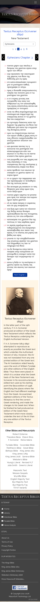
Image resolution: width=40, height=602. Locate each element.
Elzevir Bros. (27, 437)
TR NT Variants (20, 488)
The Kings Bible (7, 563)
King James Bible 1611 (10, 567)
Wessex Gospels (20, 473)
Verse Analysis (8, 525)
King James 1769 (20, 454)
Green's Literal (25, 465)
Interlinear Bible (9, 517)
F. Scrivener (13, 440)
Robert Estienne (20, 434)
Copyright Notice (8, 550)
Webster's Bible (20, 459)
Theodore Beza (14, 437)
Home (5, 509)
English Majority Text (20, 479)
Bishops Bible (12, 451)
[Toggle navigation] (36, 2)
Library (5, 513)
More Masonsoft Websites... (12, 579)
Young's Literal (14, 462)
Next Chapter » (20, 275)
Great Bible (28, 448)
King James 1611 (27, 451)
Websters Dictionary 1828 (12, 575)
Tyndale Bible (12, 445)
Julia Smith (13, 465)
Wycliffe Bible (20, 476)
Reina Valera (26, 440)
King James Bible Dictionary (12, 571)
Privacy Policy (7, 546)
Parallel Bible (8, 521)
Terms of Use (7, 542)
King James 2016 (12, 456)
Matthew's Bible (14, 448)
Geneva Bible (28, 456)
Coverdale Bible (27, 445)
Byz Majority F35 (20, 485)
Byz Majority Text (20, 482)
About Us (5, 538)
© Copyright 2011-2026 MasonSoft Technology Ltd (20, 595)
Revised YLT (27, 462)
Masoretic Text (20, 470)
